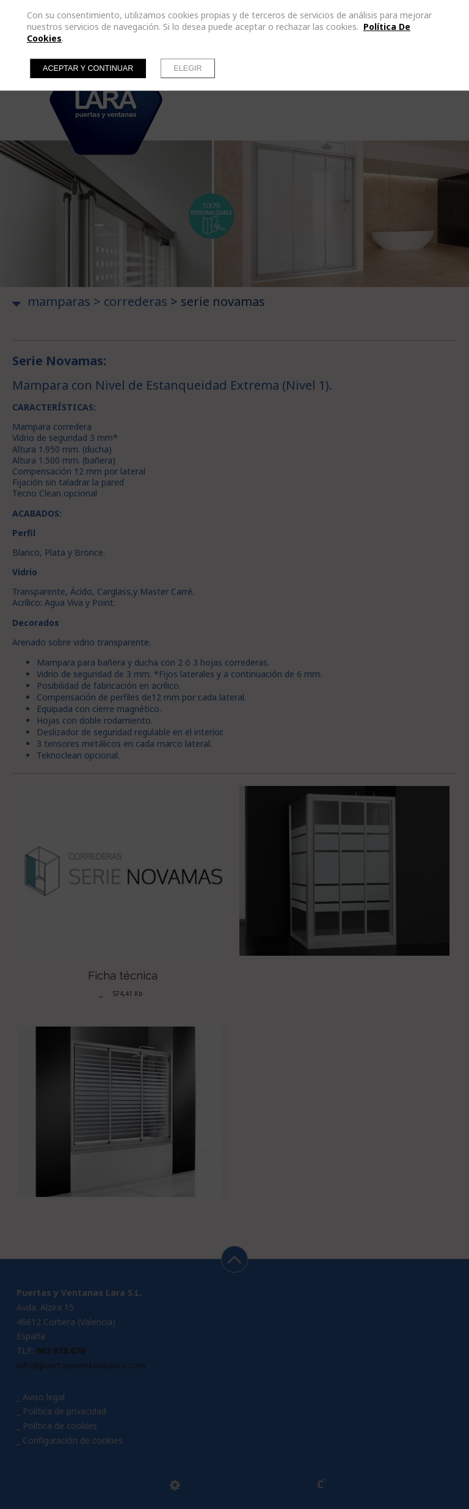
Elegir (187, 68)
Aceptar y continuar (88, 68)
